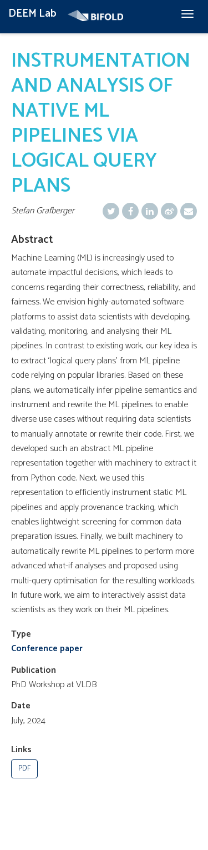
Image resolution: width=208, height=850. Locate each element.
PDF (24, 768)
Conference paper (47, 648)
